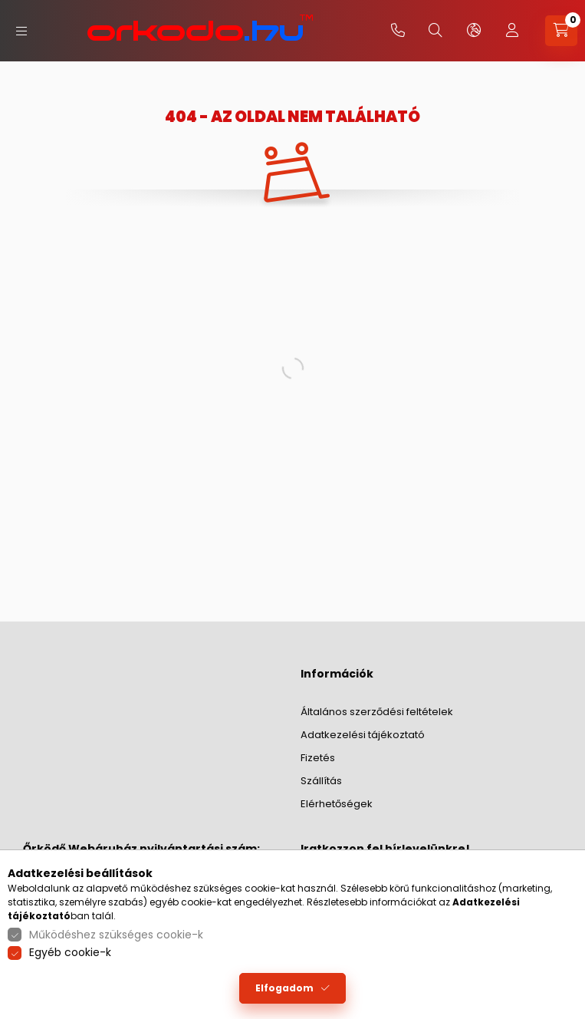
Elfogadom (284, 987)
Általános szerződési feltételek (377, 711)
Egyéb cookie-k (70, 952)
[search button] (435, 30)
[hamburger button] (21, 31)
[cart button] (561, 30)
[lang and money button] (473, 30)
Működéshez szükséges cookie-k (116, 934)
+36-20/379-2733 (397, 30)
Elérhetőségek (337, 803)
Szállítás (321, 780)
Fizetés (318, 757)
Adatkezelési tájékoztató (363, 734)
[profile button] (512, 30)
